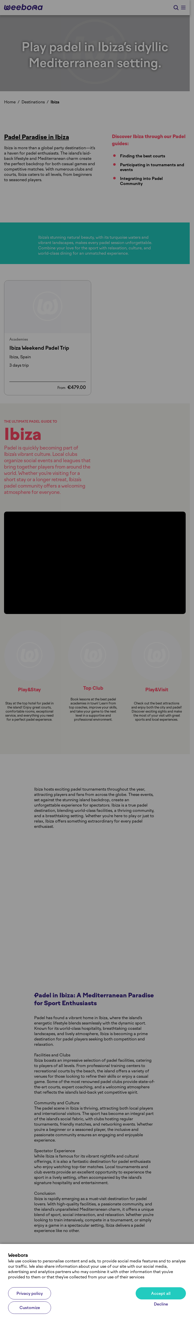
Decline (161, 1304)
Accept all (161, 1293)
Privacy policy (29, 1293)
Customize (29, 1307)
